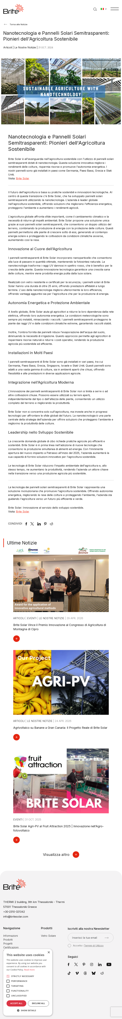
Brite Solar (22, 178)
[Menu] (115, 9)
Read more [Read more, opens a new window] (29, 969)
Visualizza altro (61, 854)
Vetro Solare (48, 935)
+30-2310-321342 (14, 911)
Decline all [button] (38, 1003)
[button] (28, 1011)
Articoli (8, 47)
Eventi (32, 618)
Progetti (7, 943)
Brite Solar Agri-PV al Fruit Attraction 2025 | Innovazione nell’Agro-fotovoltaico (58, 828)
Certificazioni (10, 947)
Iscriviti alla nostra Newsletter (88, 928)
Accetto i (86, 946)
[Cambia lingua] (104, 9)
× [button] (48, 952)
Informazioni (10, 935)
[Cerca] (95, 9)
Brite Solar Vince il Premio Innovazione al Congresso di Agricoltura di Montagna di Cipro (59, 627)
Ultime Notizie (22, 543)
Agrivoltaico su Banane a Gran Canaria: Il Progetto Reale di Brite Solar (60, 727)
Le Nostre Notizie (25, 47)
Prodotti (8, 939)
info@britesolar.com (15, 916)
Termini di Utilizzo (94, 945)
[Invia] (107, 937)
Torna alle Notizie (15, 24)
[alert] (27, 982)
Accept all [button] (16, 1003)
